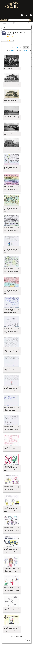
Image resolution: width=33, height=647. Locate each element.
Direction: (20, 50)
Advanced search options (16, 44)
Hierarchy (15, 48)
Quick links (31, 15)
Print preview (6, 48)
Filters (7, 28)
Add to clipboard (18, 68)
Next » (28, 640)
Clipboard (26, 15)
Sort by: (9, 50)
